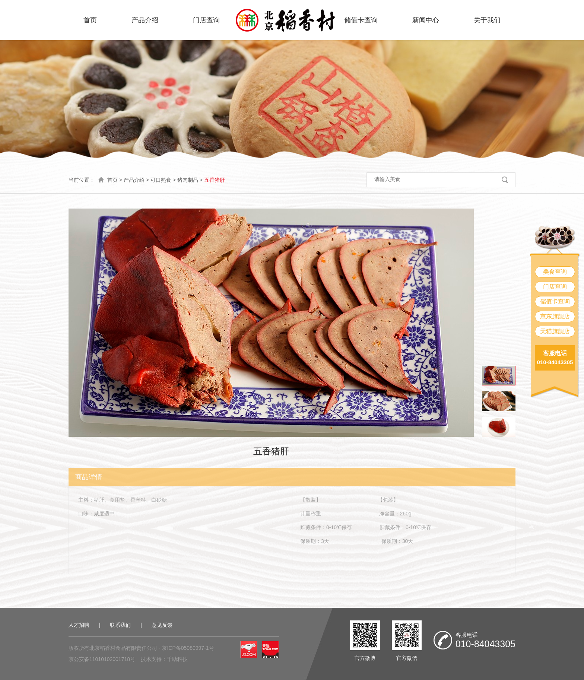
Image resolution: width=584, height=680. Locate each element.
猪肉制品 (187, 180)
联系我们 (120, 625)
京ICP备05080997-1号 (188, 648)
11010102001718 (109, 659)
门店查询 (206, 20)
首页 (90, 20)
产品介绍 (144, 20)
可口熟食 (160, 180)
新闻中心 (425, 20)
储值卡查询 (361, 20)
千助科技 (177, 659)
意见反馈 (162, 625)
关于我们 (487, 20)
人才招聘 (79, 625)
